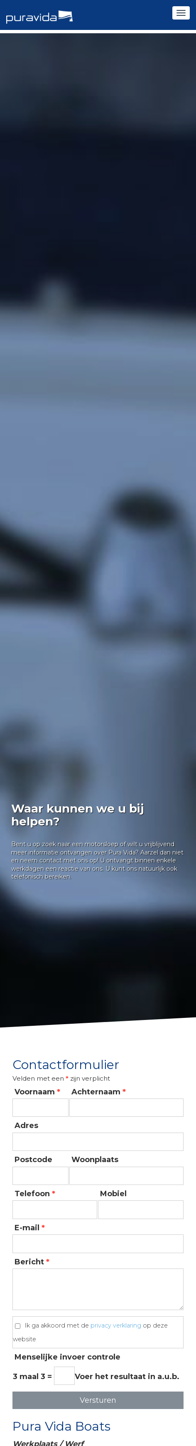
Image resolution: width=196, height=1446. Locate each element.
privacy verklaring (116, 1326)
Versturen (98, 1400)
